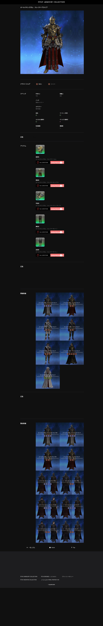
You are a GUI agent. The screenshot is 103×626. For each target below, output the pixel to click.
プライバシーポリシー (67, 576)
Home (52, 547)
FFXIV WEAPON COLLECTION (28, 579)
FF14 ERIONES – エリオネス (48, 576)
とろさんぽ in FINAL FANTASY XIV (50, 579)
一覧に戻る (31, 547)
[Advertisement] (60, 276)
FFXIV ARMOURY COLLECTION (51, 2)
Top (73, 547)
